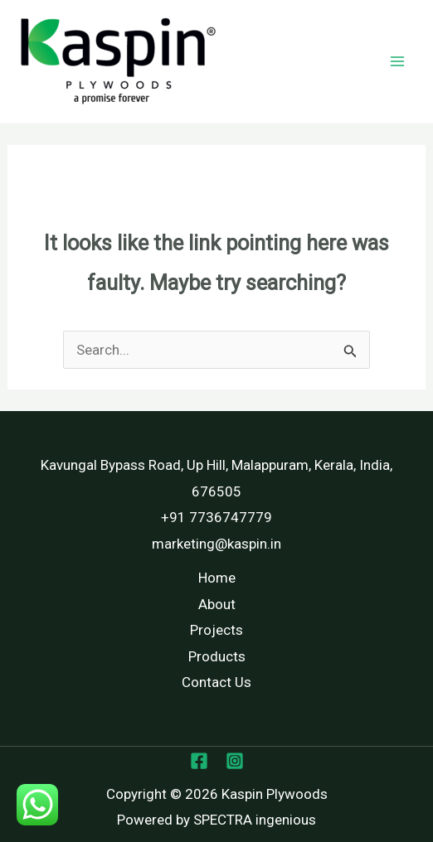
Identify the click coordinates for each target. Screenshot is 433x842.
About (217, 604)
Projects (216, 630)
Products (217, 656)
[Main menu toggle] (398, 61)
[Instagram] (235, 761)
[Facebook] (199, 761)
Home (217, 577)
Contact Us (216, 682)
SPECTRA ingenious (254, 819)
